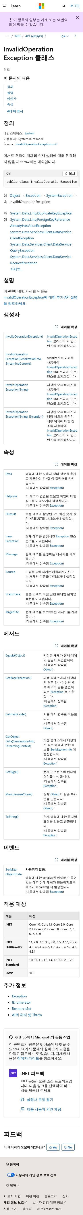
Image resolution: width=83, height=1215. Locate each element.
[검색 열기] (64, 6)
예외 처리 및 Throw (27, 1014)
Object (15, 195)
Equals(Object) (15, 655)
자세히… (16, 269)
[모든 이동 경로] (7, 36)
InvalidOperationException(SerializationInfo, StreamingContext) (24, 359)
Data (9, 474)
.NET (18, 36)
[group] (41, 182)
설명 (10, 92)
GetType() (12, 772)
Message (11, 554)
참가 (65, 1196)
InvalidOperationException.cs (35, 144)
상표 (25, 1209)
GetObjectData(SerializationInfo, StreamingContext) (20, 741)
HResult (11, 514)
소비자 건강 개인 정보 (48, 1202)
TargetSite (12, 612)
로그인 (74, 6)
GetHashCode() (16, 714)
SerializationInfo (61, 749)
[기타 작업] (75, 36)
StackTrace (13, 594)
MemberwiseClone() (19, 794)
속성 (10, 104)
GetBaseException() (18, 678)
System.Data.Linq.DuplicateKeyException (41, 213)
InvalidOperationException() (24, 336)
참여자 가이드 (28, 1058)
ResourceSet (21, 1008)
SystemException (59, 195)
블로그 (49, 1196)
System (30, 133)
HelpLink (11, 496)
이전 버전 (32, 1196)
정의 (10, 87)
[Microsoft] (41, 6)
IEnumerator (21, 1002)
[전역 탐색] (4, 6)
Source (10, 572)
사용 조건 (10, 1209)
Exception (33, 195)
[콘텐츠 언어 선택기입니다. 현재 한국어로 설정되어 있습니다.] (13, 1164)
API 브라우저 (34, 36)
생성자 (11, 98)
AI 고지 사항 (12, 1196)
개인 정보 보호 (14, 1202)
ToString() (12, 816)
